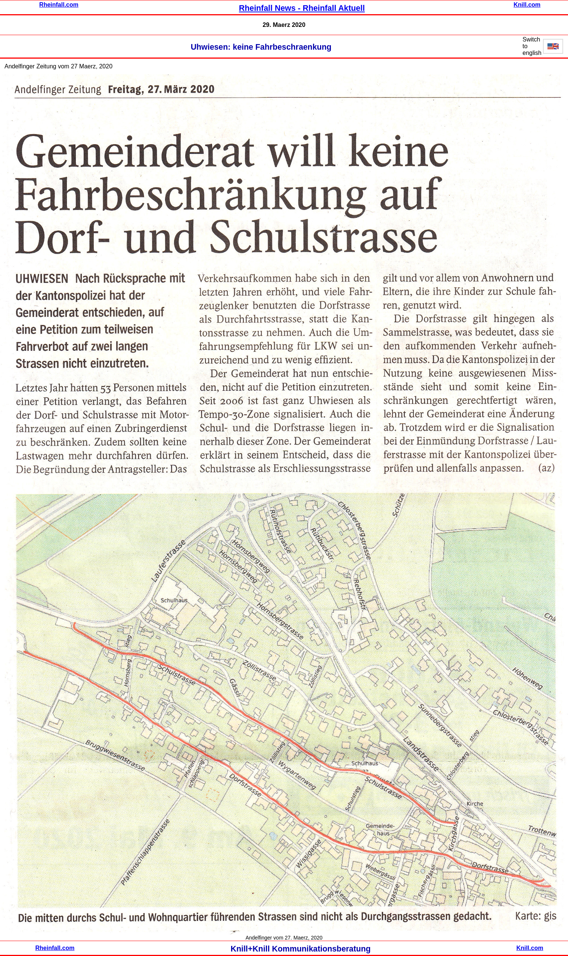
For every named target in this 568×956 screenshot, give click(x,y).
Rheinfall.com (58, 4)
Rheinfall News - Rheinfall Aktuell (302, 8)
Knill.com (526, 4)
